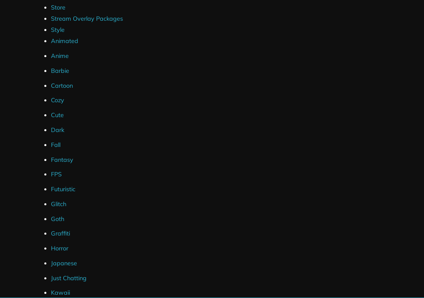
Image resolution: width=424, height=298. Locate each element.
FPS (56, 174)
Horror (59, 248)
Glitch (58, 204)
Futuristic (63, 189)
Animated (64, 41)
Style (58, 30)
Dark (57, 130)
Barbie (60, 70)
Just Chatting (69, 278)
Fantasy (62, 159)
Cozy (57, 100)
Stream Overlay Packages (87, 18)
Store (58, 7)
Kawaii (60, 292)
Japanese (64, 263)
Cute (57, 115)
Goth (57, 219)
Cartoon (62, 85)
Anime (60, 56)
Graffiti (60, 233)
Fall (55, 145)
